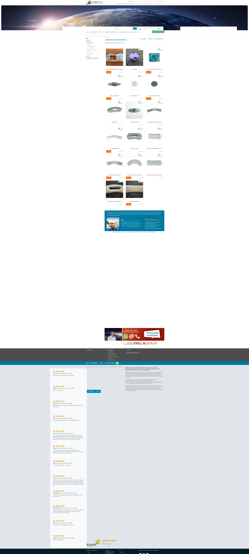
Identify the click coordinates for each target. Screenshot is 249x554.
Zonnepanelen (93, 32)
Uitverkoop (89, 44)
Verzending (158, 3)
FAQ (162, 3)
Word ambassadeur (123, 32)
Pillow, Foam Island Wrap (115, 175)
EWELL (87, 32)
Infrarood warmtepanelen (111, 32)
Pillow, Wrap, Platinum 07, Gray (154, 122)
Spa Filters (89, 52)
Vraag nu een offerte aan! (158, 31)
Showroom (117, 3)
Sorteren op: (155, 39)
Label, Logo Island (114, 95)
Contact (144, 4)
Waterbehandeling (91, 46)
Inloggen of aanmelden (148, 28)
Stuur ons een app (112, 363)
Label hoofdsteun (134, 122)
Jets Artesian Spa (90, 48)
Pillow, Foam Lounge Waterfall (114, 201)
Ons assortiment (89, 42)
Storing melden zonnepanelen (92, 58)
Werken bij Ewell (134, 32)
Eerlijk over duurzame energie (127, 4)
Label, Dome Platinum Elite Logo (154, 69)
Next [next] (98, 391)
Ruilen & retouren (151, 3)
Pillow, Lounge (134, 148)
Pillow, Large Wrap (114, 148)
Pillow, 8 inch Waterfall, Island (154, 148)
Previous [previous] (91, 391)
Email (101, 363)
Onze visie (88, 40)
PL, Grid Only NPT (134, 95)
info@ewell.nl (124, 226)
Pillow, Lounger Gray (134, 201)
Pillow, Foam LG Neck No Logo (134, 175)
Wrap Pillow (114, 122)
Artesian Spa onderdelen (92, 50)
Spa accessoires (90, 54)
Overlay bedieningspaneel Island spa (114, 69)
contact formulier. (125, 228)
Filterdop (134, 69)
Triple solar (101, 32)
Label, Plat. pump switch (154, 95)
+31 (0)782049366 (132, 220)
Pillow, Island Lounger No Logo (154, 175)
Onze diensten (138, 3)
